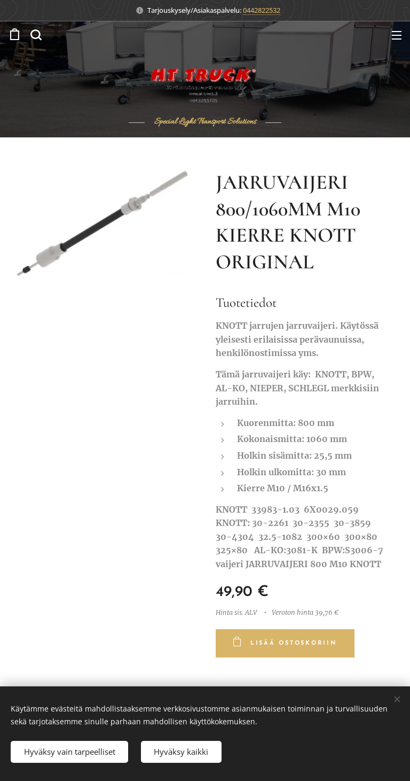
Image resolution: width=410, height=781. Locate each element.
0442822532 (261, 10)
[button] (36, 34)
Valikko (396, 35)
